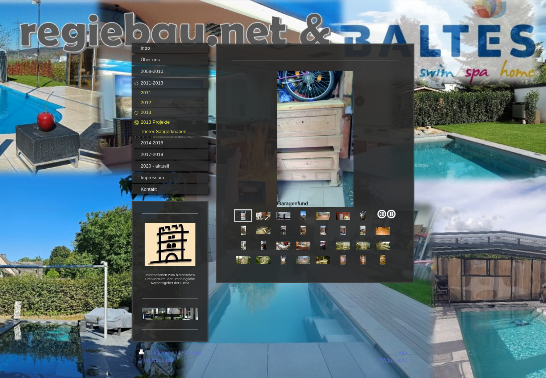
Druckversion (159, 353)
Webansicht (393, 360)
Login (400, 353)
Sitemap (191, 353)
